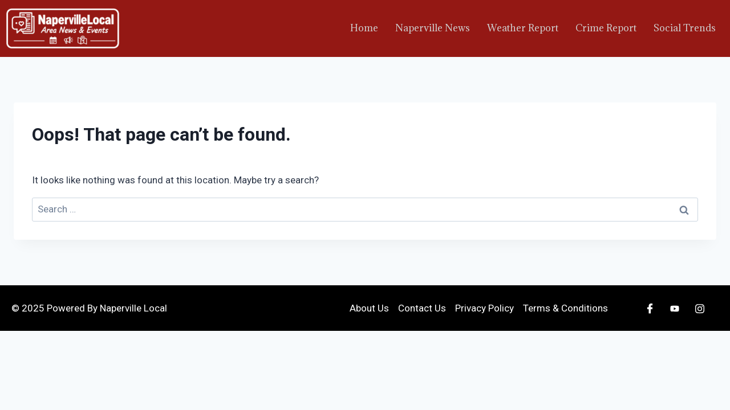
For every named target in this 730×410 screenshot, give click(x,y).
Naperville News (432, 28)
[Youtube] (674, 308)
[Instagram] (699, 308)
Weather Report (522, 28)
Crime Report (605, 28)
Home (364, 28)
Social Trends (685, 28)
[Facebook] (649, 308)
